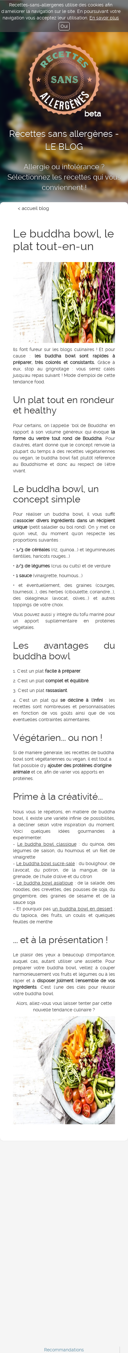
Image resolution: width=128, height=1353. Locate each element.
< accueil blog (33, 208)
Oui (64, 26)
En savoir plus (104, 17)
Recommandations (64, 1349)
